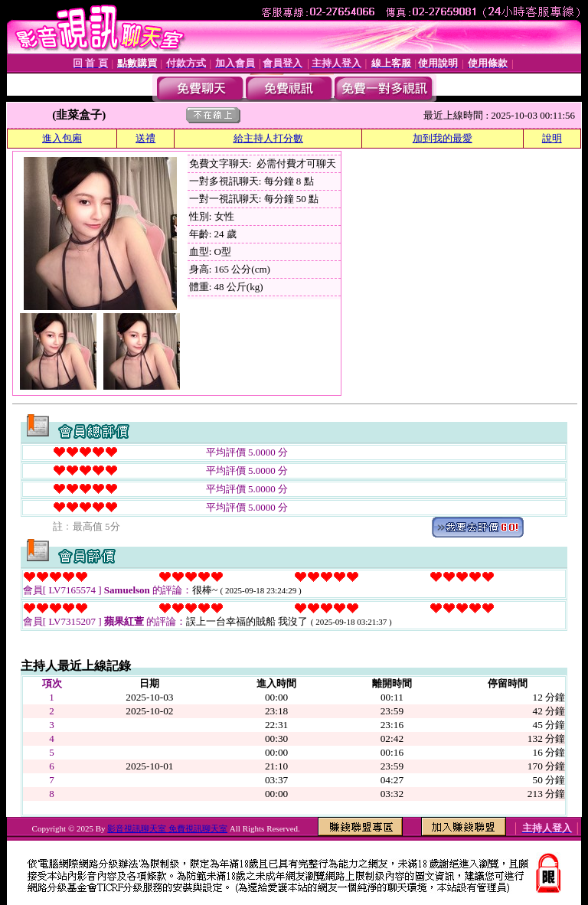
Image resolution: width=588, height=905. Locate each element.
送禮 (145, 138)
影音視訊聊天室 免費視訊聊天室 (167, 828)
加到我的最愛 (442, 138)
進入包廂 (62, 138)
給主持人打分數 (268, 138)
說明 (552, 138)
